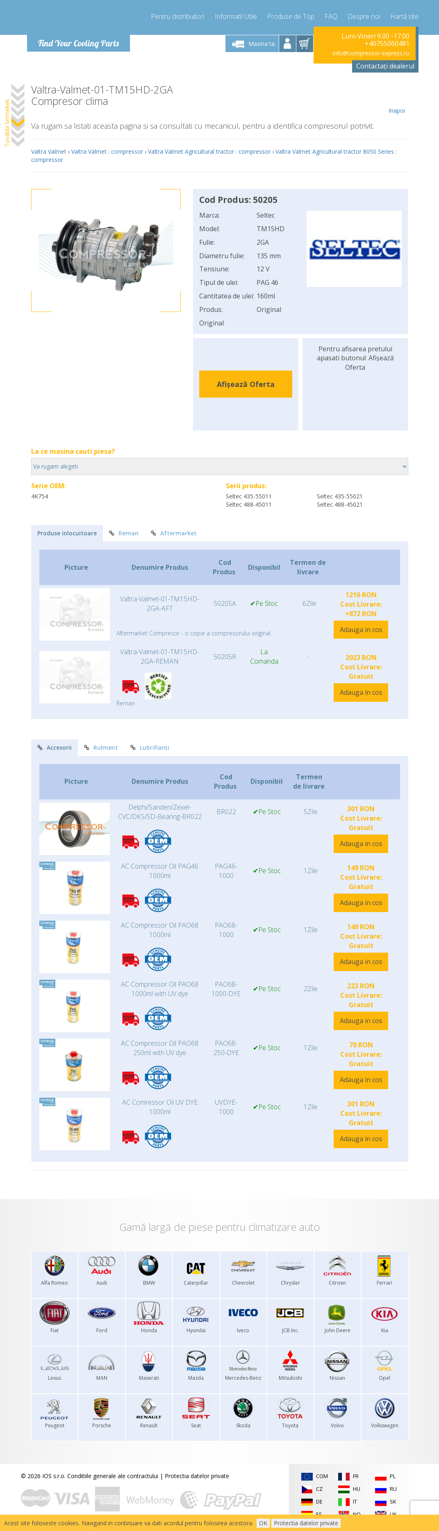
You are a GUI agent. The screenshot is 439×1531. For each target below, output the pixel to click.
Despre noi (364, 16)
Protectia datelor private (197, 1476)
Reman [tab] (124, 533)
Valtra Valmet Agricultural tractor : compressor (209, 151)
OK (263, 1523)
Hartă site (404, 16)
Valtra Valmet (48, 151)
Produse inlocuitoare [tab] (67, 533)
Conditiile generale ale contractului (112, 1476)
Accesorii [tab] (54, 747)
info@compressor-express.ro (370, 53)
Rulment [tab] (101, 747)
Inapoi (397, 99)
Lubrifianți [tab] (149, 747)
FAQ (331, 16)
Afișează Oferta (246, 384)
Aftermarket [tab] (174, 533)
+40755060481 (387, 43)
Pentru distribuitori (178, 16)
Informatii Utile (236, 16)
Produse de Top (290, 16)
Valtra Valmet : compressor (107, 151)
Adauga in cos (361, 629)
